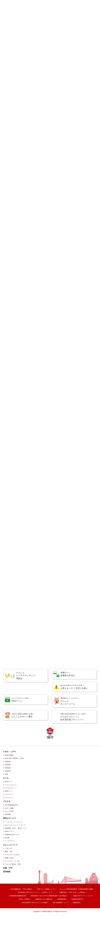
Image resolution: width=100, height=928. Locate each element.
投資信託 (8, 790)
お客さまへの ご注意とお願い (74, 703)
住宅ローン (8, 800)
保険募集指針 (17, 915)
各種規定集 (82, 915)
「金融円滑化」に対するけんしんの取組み (59, 910)
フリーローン (9, 813)
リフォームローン (11, 804)
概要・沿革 (8, 870)
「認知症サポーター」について (52, 913)
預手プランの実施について (44, 907)
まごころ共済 (9, 830)
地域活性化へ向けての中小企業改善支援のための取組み (23, 913)
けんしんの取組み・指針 (13, 883)
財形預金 (8, 787)
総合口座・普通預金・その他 (14, 777)
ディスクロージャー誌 (12, 880)
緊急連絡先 (23, 675)
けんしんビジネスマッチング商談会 (25, 692)
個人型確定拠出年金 (11, 824)
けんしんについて (10, 864)
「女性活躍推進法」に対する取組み (22, 907)
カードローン (9, 816)
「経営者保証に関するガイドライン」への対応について (26, 910)
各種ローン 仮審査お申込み (67, 691)
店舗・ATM (7, 887)
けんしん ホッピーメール (69, 718)
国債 (6, 793)
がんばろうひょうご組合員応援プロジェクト (73, 734)
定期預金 (8, 780)
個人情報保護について (70, 915)
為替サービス (9, 850)
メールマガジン (10, 860)
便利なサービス (9, 837)
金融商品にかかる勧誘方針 (84, 913)
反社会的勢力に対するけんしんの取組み (48, 915)
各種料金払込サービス (12, 853)
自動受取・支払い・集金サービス (16, 847)
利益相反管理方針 (28, 915)
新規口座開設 (9, 774)
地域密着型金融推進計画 (82, 910)
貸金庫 (7, 856)
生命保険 (8, 833)
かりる (6, 797)
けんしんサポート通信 (23, 732)
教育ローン (8, 810)
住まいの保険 (9, 827)
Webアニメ (20, 716)
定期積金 (8, 783)
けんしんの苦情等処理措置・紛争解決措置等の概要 (70, 907)
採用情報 (6, 890)
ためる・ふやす (9, 770)
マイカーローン (10, 807)
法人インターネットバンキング (15, 844)
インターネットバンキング (13, 841)
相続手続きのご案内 (69, 677)
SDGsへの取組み (69, 913)
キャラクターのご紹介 (12, 873)
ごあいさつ (8, 867)
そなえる (6, 820)
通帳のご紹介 (9, 877)
